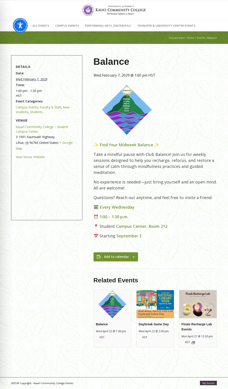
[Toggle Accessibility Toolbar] (20, 25)
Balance (102, 324)
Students (36, 112)
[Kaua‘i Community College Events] (114, 10)
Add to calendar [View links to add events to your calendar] (116, 257)
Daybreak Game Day (154, 324)
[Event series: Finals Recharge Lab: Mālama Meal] (193, 342)
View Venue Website (30, 157)
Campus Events (27, 107)
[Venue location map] (45, 187)
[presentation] (112, 304)
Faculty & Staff (50, 107)
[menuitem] (41, 25)
